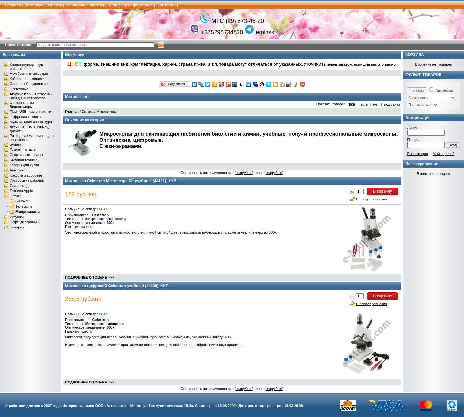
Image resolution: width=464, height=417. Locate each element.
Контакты (167, 5)
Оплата (55, 5)
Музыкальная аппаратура (31, 122)
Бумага (15, 144)
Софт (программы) (25, 222)
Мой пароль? (443, 154)
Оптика (16, 196)
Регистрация (417, 154)
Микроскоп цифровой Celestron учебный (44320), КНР (116, 286)
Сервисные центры (85, 5)
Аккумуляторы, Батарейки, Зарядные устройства (31, 96)
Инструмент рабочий (27, 180)
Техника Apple (21, 191)
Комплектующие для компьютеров (27, 67)
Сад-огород (19, 186)
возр (239, 173)
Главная (13, 5)
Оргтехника (19, 89)
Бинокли (22, 201)
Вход (453, 145)
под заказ (392, 104)
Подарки (17, 227)
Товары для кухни (24, 165)
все (352, 104)
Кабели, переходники (27, 79)
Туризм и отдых (22, 149)
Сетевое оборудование (29, 84)
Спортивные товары (26, 155)
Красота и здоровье (26, 175)
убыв (248, 173)
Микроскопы (27, 211)
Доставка (34, 5)
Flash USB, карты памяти (30, 111)
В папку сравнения (371, 199)
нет (376, 104)
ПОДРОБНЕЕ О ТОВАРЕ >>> (89, 277)
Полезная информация (131, 5)
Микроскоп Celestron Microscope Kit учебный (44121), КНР (120, 181)
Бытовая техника (24, 160)
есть (364, 104)
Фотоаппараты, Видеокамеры (22, 105)
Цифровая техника (25, 117)
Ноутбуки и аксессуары (29, 73)
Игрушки (17, 217)
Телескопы (24, 206)
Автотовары (19, 170)
